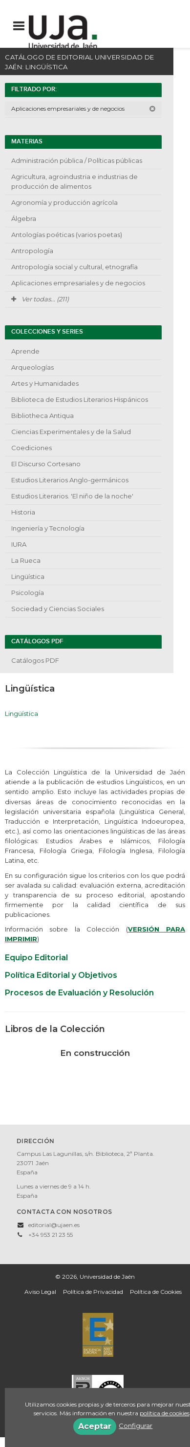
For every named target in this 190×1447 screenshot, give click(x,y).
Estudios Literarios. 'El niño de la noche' (72, 496)
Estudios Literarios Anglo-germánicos (69, 480)
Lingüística (27, 576)
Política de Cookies (156, 1291)
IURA (18, 544)
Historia (23, 512)
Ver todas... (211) (40, 299)
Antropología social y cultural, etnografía (74, 267)
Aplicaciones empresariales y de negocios (83, 108)
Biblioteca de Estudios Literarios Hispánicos (79, 399)
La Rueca (26, 560)
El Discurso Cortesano (46, 464)
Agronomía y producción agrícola (64, 202)
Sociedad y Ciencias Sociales (57, 609)
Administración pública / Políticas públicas (76, 160)
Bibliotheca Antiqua (42, 415)
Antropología (32, 251)
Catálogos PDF (35, 660)
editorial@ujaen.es (54, 1225)
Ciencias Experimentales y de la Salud (71, 432)
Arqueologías (32, 367)
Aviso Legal (40, 1291)
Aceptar (94, 1426)
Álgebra (23, 218)
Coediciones (31, 448)
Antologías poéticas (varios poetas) (66, 234)
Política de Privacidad (93, 1291)
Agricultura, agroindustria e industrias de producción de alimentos (74, 181)
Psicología (27, 592)
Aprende (25, 351)
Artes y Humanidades (45, 383)
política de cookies (165, 1413)
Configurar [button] (135, 1425)
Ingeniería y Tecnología (47, 528)
